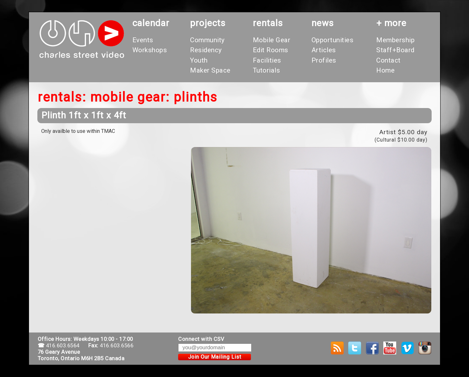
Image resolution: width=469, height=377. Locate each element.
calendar (150, 23)
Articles (323, 50)
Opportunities (332, 40)
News (322, 23)
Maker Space (210, 70)
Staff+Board (395, 50)
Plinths (195, 97)
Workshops (149, 50)
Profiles (323, 60)
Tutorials (266, 70)
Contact (388, 60)
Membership (395, 40)
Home (385, 70)
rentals (268, 23)
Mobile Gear (272, 40)
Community (207, 40)
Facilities (267, 60)
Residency (206, 50)
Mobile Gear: (130, 97)
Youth (199, 60)
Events (142, 40)
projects (207, 23)
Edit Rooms (270, 50)
